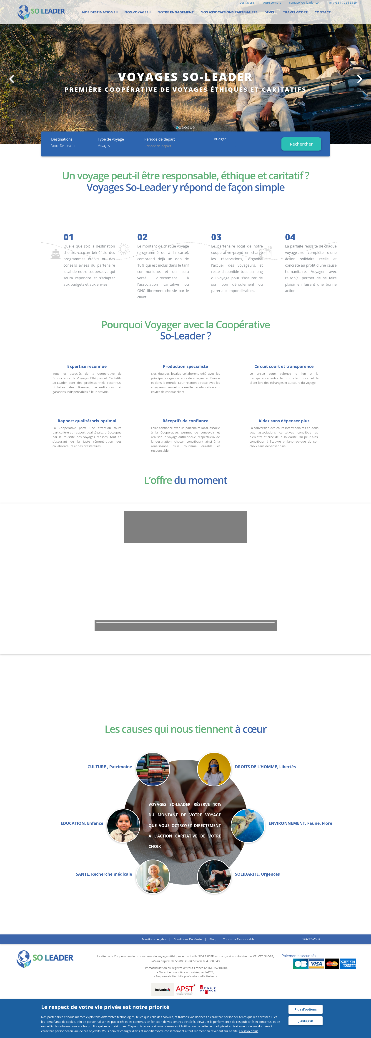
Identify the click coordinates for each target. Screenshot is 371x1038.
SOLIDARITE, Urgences (257, 874)
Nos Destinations (98, 12)
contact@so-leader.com (305, 2)
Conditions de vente (188, 939)
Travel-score (295, 12)
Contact (323, 12)
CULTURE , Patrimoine (110, 766)
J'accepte (305, 1020)
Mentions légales (154, 939)
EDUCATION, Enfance (82, 823)
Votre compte (272, 2)
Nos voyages (136, 12)
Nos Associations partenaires (229, 12)
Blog (212, 939)
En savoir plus (248, 1031)
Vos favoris (247, 2)
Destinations (61, 139)
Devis (269, 12)
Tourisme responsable (239, 939)
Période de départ (159, 139)
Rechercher (301, 144)
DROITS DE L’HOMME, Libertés (265, 766)
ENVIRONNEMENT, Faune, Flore (300, 823)
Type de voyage (111, 139)
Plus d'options (305, 1009)
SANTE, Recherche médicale (104, 874)
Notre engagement (176, 12)
